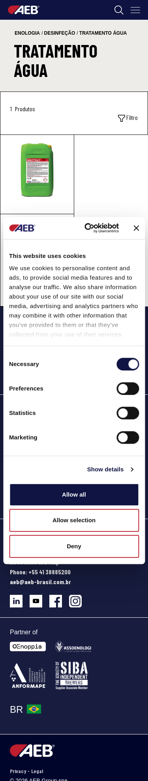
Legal (37, 771)
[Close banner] (136, 228)
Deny (74, 546)
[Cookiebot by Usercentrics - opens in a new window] (88, 228)
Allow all (74, 494)
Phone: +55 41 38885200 (40, 571)
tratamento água (103, 33)
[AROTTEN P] (37, 174)
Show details (105, 469)
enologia (27, 33)
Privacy (19, 771)
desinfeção (59, 33)
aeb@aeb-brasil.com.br (40, 581)
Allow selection (74, 520)
